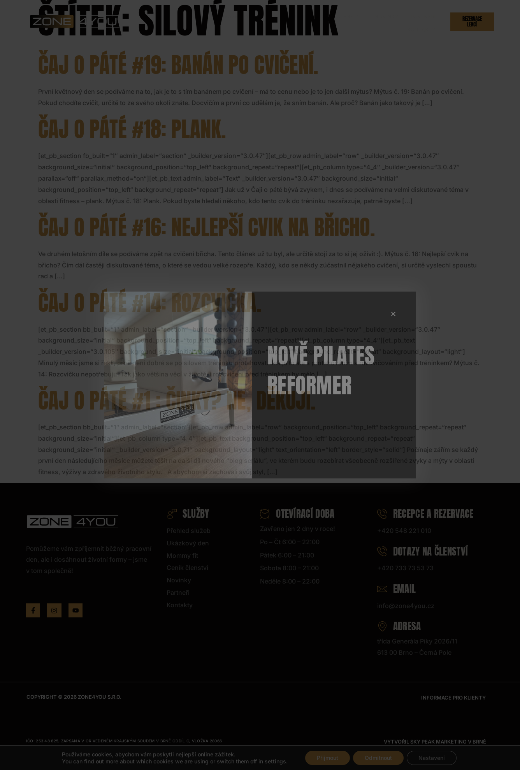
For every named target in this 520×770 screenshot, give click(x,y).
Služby (166, 21)
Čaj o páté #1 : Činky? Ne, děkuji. (177, 400)
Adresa (399, 626)
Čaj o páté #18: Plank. (132, 129)
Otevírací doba (297, 513)
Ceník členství (301, 21)
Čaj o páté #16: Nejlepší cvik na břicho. (206, 227)
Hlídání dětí (255, 21)
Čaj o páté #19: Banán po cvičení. (178, 65)
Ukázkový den (210, 21)
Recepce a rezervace (425, 513)
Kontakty (411, 21)
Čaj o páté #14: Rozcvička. (150, 303)
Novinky (343, 21)
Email (396, 589)
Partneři (376, 21)
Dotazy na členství (422, 551)
